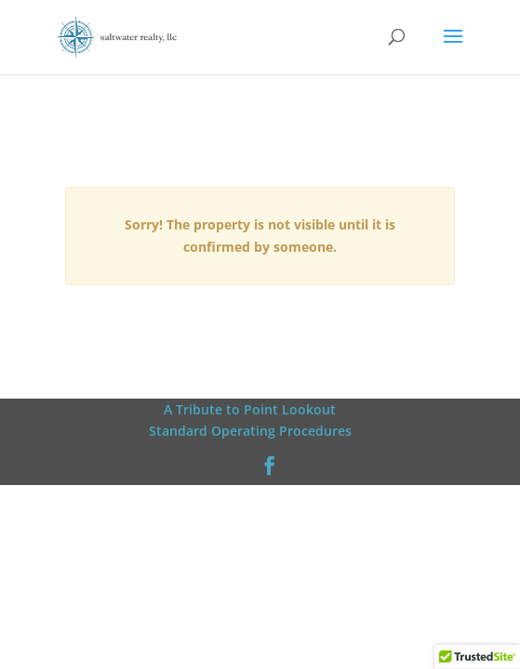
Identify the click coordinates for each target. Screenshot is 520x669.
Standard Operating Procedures (250, 430)
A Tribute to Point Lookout (250, 409)
